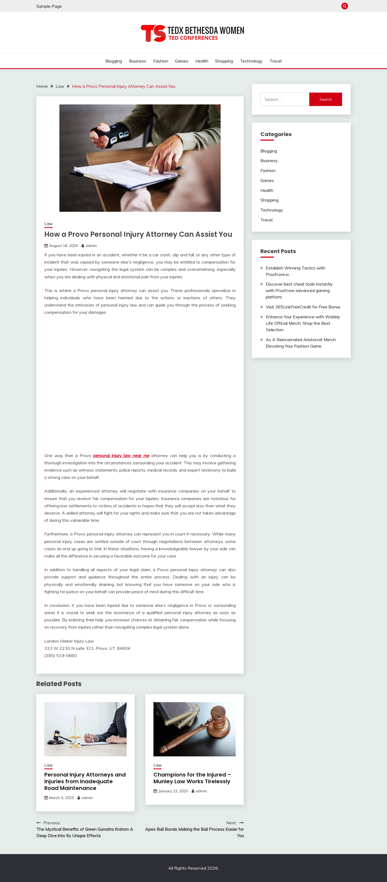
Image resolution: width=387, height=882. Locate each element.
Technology (251, 61)
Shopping (224, 61)
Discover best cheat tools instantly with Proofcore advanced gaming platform (299, 290)
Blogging (113, 61)
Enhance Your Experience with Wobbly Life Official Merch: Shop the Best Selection (303, 323)
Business (137, 61)
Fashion (160, 61)
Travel (276, 61)
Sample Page (49, 6)
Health (201, 61)
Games (181, 61)
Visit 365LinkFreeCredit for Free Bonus (303, 306)
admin (91, 245)
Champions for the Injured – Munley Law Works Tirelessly (192, 778)
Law (48, 223)
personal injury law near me (121, 455)
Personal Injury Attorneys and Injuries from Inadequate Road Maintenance (85, 781)
